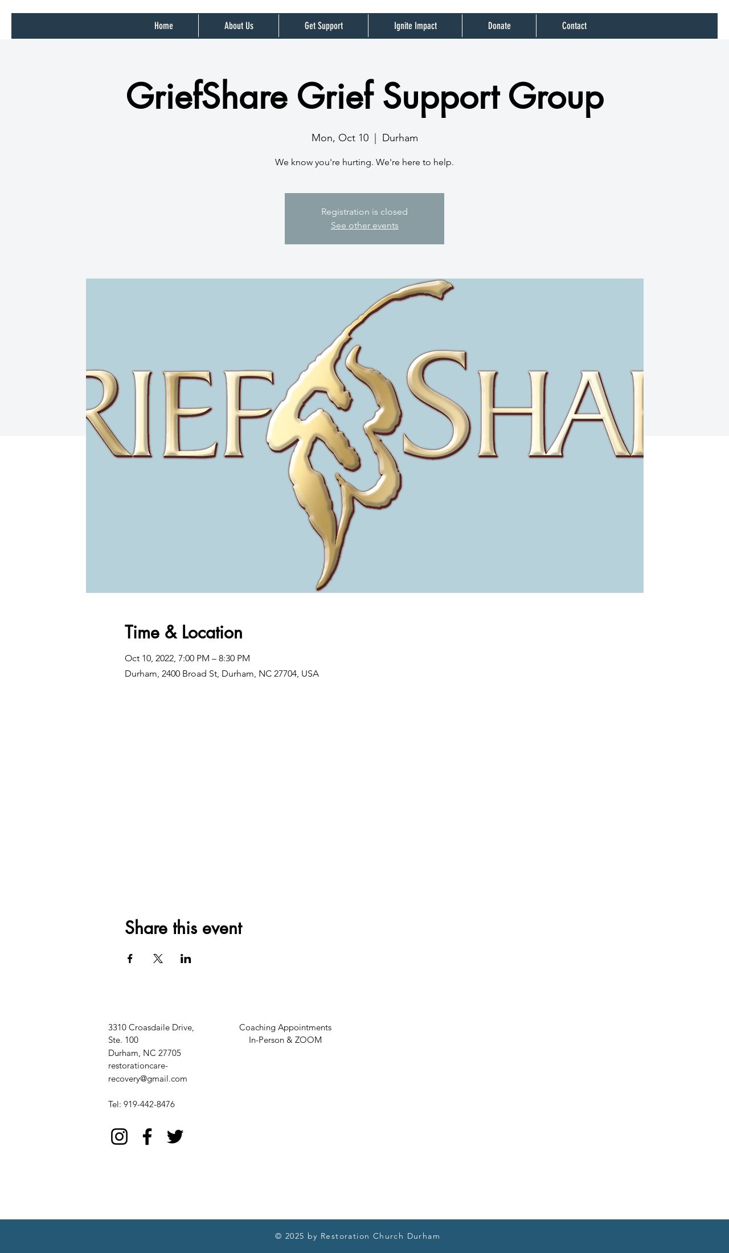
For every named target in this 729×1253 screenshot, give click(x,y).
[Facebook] (147, 1136)
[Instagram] (119, 1136)
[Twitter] (175, 1136)
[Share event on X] (158, 958)
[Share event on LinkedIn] (186, 958)
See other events (365, 225)
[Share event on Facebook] (130, 958)
